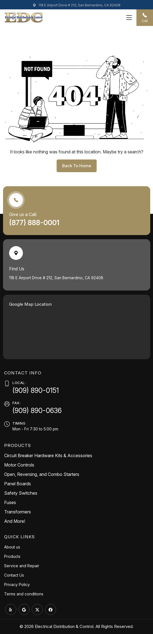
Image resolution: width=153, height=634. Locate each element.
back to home (76, 165)
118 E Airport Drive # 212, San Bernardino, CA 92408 (76, 5)
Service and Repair (21, 565)
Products (12, 556)
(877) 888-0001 (35, 223)
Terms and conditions (23, 594)
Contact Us (14, 575)
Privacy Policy (17, 584)
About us (12, 547)
